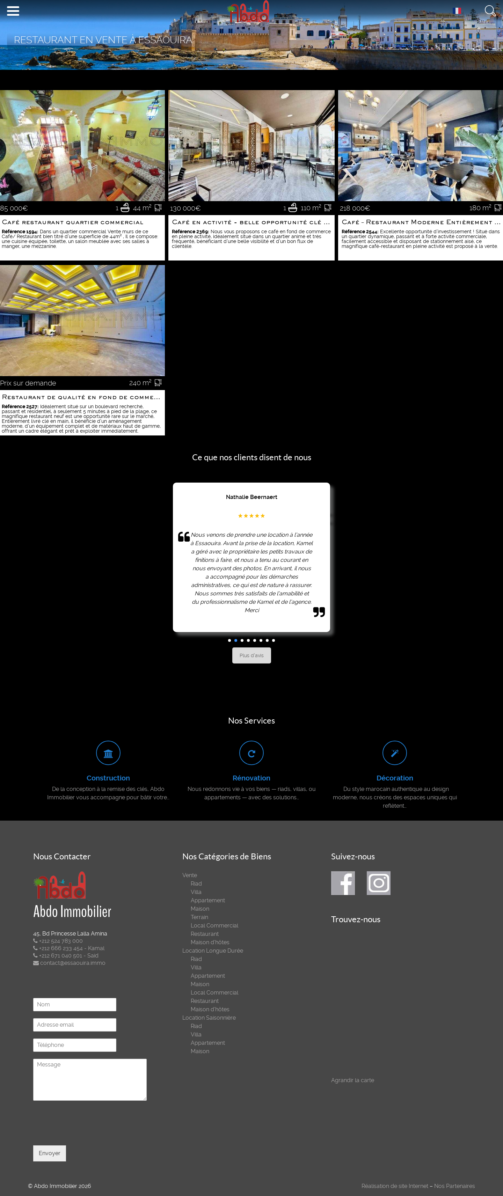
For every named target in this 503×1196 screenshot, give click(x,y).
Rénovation (251, 778)
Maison (200, 908)
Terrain (199, 917)
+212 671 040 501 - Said (66, 955)
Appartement (208, 900)
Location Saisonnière (209, 1017)
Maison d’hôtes (210, 942)
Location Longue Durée (212, 950)
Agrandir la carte (352, 1080)
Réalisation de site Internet (395, 1186)
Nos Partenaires (454, 1186)
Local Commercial (214, 925)
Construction (108, 778)
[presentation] (86, 1134)
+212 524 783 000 (58, 941)
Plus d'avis (252, 655)
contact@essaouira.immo (69, 963)
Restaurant (205, 934)
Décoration (395, 778)
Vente (189, 875)
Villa (196, 892)
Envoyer (49, 1153)
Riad (196, 883)
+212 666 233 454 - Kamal (68, 948)
